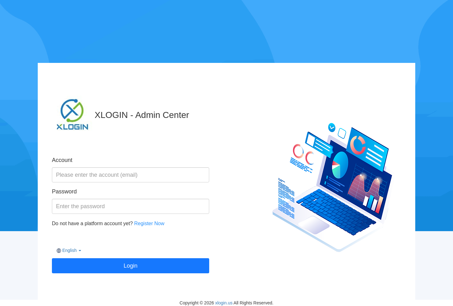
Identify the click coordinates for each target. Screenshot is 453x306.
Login (130, 266)
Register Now (149, 223)
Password (64, 191)
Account (62, 160)
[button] (69, 250)
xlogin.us (223, 302)
